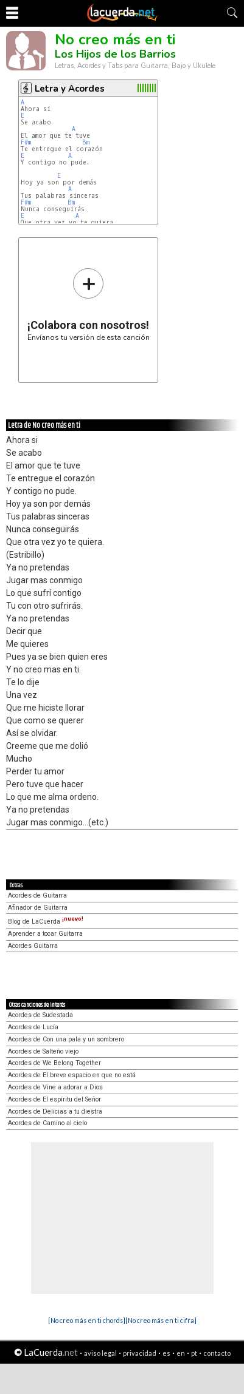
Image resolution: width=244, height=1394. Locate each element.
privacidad (139, 1353)
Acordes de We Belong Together (54, 1063)
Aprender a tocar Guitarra (45, 934)
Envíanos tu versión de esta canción (88, 304)
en (180, 1353)
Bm (85, 142)
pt (194, 1353)
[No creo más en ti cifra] (161, 1320)
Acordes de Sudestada (40, 1015)
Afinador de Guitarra (38, 908)
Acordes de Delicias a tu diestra (55, 1111)
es (166, 1353)
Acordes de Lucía (33, 1027)
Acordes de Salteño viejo (43, 1051)
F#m (26, 142)
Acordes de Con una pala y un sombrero (66, 1039)
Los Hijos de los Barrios (115, 54)
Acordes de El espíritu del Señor (54, 1099)
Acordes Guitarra (33, 946)
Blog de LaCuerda (45, 921)
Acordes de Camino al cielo (47, 1123)
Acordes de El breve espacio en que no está (72, 1075)
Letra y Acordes (70, 89)
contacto (217, 1353)
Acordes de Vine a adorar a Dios (55, 1087)
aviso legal (100, 1353)
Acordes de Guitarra (37, 895)
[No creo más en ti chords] (86, 1320)
